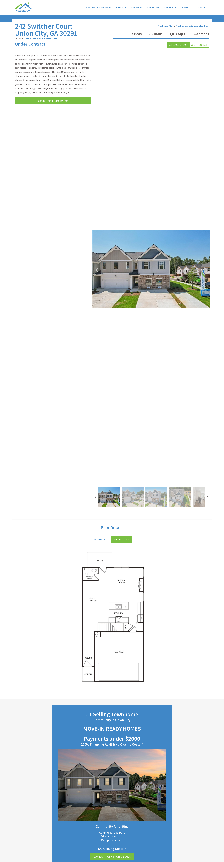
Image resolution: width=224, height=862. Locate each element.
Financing (152, 7)
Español (121, 7)
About (135, 7)
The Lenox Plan (165, 25)
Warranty (170, 7)
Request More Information (52, 100)
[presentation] (95, 497)
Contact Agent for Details (112, 856)
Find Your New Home (98, 7)
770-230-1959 (199, 44)
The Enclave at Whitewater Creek (40, 38)
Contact (186, 7)
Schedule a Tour (178, 44)
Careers (201, 7)
